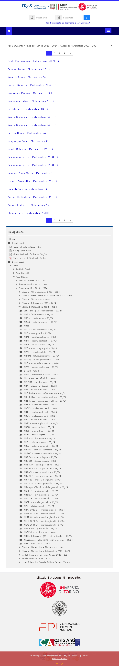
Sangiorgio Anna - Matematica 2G (28, 141)
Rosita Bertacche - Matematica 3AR (30, 117)
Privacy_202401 (59, 658)
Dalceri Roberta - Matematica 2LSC (30, 85)
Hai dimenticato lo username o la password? (67, 22)
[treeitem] (59, 401)
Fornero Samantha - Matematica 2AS (30, 181)
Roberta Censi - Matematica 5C (27, 77)
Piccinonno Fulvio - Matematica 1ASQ (31, 165)
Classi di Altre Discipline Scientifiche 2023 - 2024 (47, 295)
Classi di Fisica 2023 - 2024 (36, 299)
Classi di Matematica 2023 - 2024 (39, 307)
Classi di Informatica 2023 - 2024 (39, 303)
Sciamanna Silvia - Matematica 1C (29, 101)
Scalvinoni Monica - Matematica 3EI (30, 93)
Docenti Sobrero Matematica (25, 189)
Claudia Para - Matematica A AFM (28, 213)
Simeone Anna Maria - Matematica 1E (31, 173)
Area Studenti (22, 276)
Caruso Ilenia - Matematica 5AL (27, 133)
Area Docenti (22, 273)
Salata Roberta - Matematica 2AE (28, 149)
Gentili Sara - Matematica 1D (26, 109)
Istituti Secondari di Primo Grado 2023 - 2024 (45, 554)
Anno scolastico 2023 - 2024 (33, 288)
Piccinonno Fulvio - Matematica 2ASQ (31, 157)
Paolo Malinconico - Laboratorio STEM (31, 61)
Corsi (15, 265)
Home (12, 239)
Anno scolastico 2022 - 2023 (33, 284)
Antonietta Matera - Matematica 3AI (30, 197)
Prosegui (59, 663)
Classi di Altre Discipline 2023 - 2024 (41, 291)
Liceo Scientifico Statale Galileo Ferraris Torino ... (47, 562)
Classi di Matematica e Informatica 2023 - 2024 (46, 551)
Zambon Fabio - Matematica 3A (27, 69)
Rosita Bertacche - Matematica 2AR (30, 125)
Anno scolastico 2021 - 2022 (33, 280)
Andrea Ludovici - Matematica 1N (28, 205)
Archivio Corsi (23, 269)
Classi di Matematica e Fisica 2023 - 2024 (43, 547)
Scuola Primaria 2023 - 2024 (36, 558)
